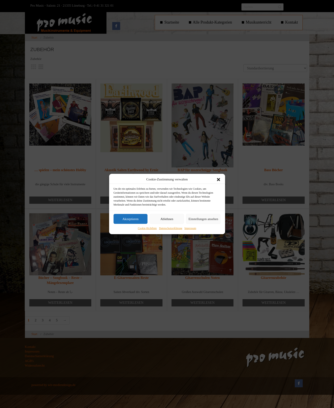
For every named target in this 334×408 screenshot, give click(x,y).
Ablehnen (166, 219)
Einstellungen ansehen (203, 219)
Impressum (190, 228)
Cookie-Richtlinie (147, 228)
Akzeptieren (130, 219)
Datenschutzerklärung (170, 228)
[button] (218, 179)
